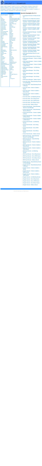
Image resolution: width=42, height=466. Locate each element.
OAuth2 (11, 31)
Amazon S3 (3, 23)
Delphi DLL (7, 7)
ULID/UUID (12, 67)
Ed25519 (2, 56)
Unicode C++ (36, 9)
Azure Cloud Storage (4, 31)
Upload (11, 68)
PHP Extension (31, 7)
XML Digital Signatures (13, 74)
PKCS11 (11, 43)
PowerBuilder (3, 9)
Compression (3, 45)
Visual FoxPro (18, 10)
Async (2, 30)
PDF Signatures (12, 40)
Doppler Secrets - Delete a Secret (30, 184)
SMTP (11, 54)
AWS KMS (3, 19)
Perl (36, 7)
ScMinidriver (12, 58)
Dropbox (2, 52)
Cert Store (2, 41)
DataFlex (2, 7)
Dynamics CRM (3, 53)
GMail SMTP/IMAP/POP (5, 64)
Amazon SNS (3, 27)
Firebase (2, 62)
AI (1, 17)
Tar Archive (12, 66)
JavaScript (17, 7)
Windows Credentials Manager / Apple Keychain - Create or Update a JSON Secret (31, 29)
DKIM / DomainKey (4, 46)
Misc (10, 28)
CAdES (2, 38)
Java (13, 7)
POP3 (11, 44)
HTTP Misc (12, 15)
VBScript (6, 10)
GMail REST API (3, 63)
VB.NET (2, 10)
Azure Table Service (4, 34)
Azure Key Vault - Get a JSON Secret (31, 100)
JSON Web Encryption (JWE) (14, 18)
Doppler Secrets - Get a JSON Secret (31, 180)
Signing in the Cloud (13, 62)
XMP (11, 75)
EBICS (2, 54)
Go (10, 7)
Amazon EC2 (3, 21)
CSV (2, 40)
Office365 (11, 33)
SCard (11, 52)
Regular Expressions (13, 50)
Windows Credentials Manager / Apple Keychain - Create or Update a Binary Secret (31, 25)
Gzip (2, 75)
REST (11, 46)
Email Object (3, 57)
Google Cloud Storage (4, 69)
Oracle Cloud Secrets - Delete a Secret (31, 133)
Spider (11, 64)
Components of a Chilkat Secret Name (31, 18)
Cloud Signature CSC (4, 43)
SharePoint (12, 61)
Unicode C (31, 9)
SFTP (11, 53)
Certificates (3, 42)
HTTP (2, 77)
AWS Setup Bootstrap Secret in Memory (31, 56)
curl (10, 77)
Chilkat (1, 6)
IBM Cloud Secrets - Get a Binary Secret (32, 157)
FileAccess (3, 61)
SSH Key (11, 56)
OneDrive (11, 34)
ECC (2, 55)
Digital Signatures (4, 51)
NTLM (11, 29)
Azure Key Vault (3, 32)
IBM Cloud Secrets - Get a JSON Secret (31, 155)
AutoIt (13, 6)
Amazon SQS (3, 28)
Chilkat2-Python (24, 6)
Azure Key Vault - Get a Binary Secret (31, 102)
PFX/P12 (11, 42)
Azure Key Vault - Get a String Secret (31, 98)
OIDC (11, 32)
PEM (11, 41)
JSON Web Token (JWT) (14, 20)
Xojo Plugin (24, 10)
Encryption (3, 58)
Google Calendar (4, 67)
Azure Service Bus (4, 33)
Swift (25, 9)
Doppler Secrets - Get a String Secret (31, 178)
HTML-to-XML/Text (4, 76)
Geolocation (3, 65)
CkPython (30, 6)
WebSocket (12, 69)
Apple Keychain (3, 29)
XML (10, 73)
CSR (2, 39)
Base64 (2, 35)
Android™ (9, 6)
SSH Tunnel (12, 57)
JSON (11, 17)
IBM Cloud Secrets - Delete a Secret (31, 159)
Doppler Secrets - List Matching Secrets (31, 177)
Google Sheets (3, 73)
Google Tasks (3, 74)
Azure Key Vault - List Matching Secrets (31, 96)
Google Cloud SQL (4, 68)
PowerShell (8, 9)
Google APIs (3, 66)
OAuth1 (11, 30)
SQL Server (21, 9)
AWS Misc (2, 20)
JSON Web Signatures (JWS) (15, 19)
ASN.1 (2, 18)
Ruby (17, 9)
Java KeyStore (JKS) (13, 21)
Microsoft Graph (12, 27)
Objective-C (25, 7)
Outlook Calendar (13, 38)
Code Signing (3, 44)
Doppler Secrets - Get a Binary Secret (31, 182)
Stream (11, 65)
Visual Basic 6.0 (12, 10)
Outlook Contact (12, 39)
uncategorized (12, 78)
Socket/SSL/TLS (12, 63)
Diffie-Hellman (3, 50)
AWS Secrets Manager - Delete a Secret (32, 79)
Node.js (20, 7)
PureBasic (14, 9)
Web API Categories (4, 15)
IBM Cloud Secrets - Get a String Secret (31, 154)
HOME (5, 6)
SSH (10, 55)
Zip (10, 76)
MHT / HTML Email (13, 23)
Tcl (27, 9)
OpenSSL (11, 35)
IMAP (11, 16)
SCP (10, 51)
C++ (19, 6)
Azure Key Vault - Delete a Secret (30, 104)
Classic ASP (35, 6)
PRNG (11, 45)
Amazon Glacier (3, 22)
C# (17, 6)
